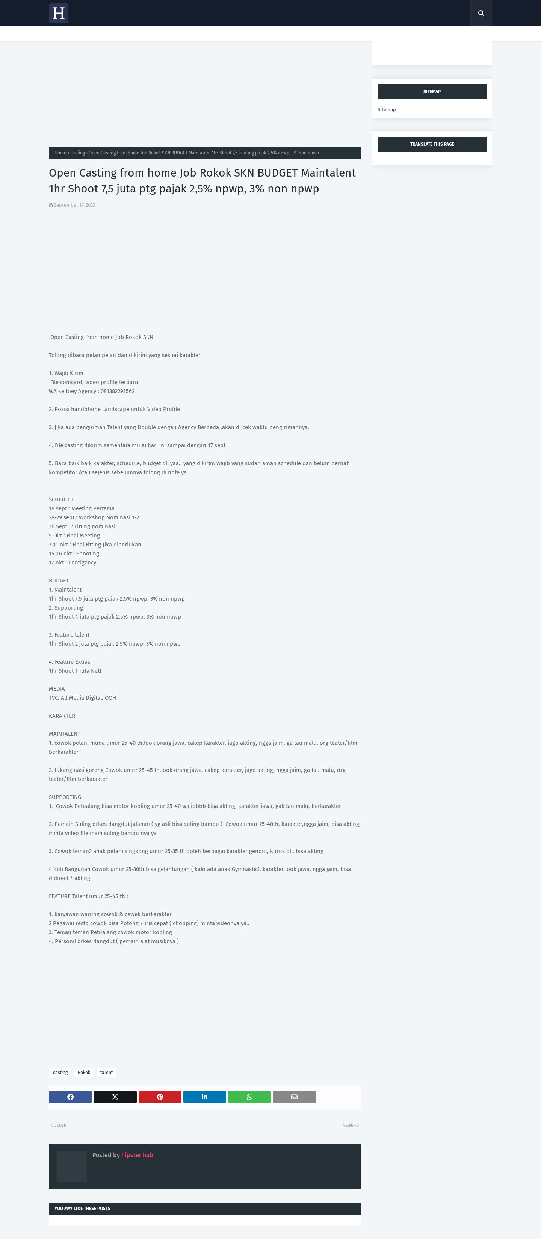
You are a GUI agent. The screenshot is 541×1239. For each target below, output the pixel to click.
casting (77, 153)
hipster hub (136, 1155)
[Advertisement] (205, 94)
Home (60, 153)
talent (106, 1072)
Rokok (84, 1072)
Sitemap (387, 109)
